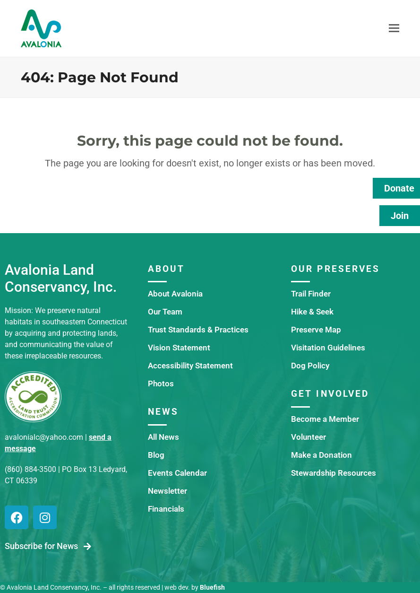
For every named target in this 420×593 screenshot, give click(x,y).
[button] (394, 28)
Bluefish (212, 587)
